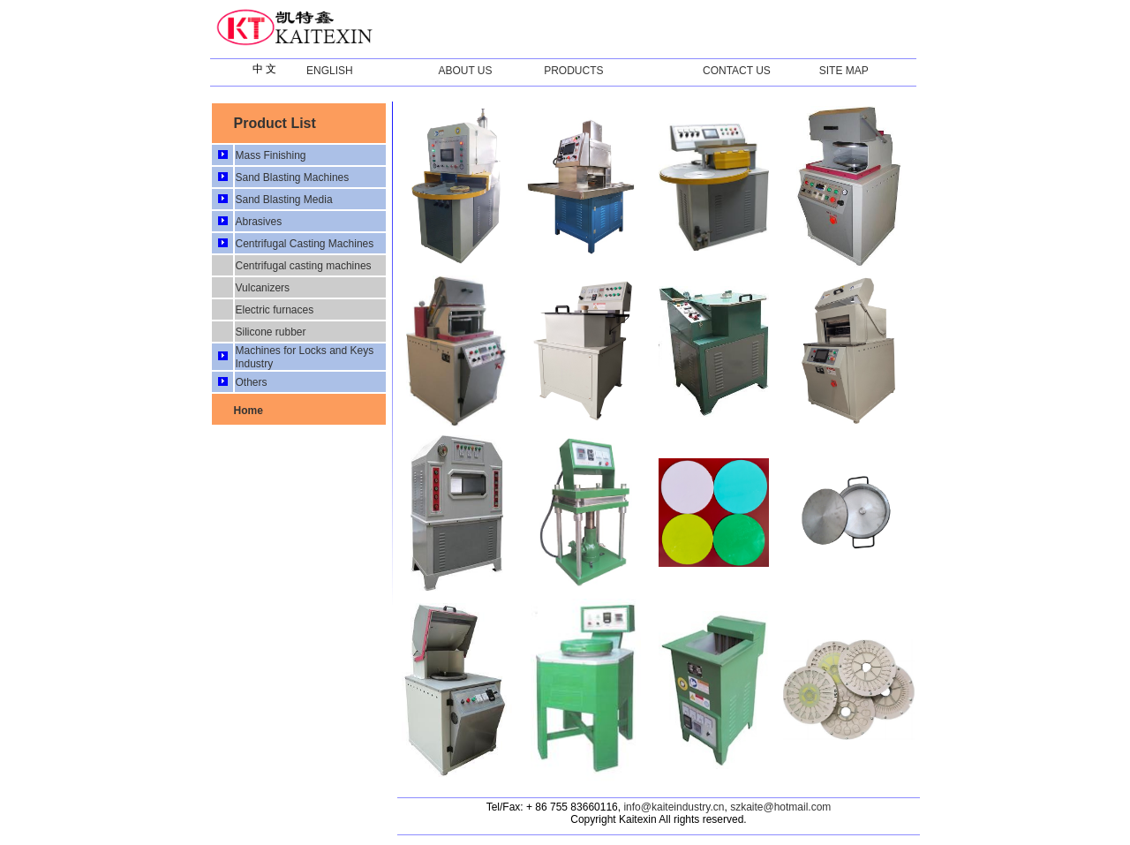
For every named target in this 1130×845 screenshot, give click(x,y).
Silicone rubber (270, 332)
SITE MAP (844, 70)
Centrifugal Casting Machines (304, 244)
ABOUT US (465, 70)
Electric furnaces (274, 310)
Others (251, 382)
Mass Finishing (270, 155)
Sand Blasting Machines (292, 177)
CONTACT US (737, 70)
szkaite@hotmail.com (780, 807)
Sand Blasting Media (283, 199)
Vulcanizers (262, 288)
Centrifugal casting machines (303, 266)
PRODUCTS (573, 70)
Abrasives (258, 221)
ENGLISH (329, 70)
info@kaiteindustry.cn (673, 807)
